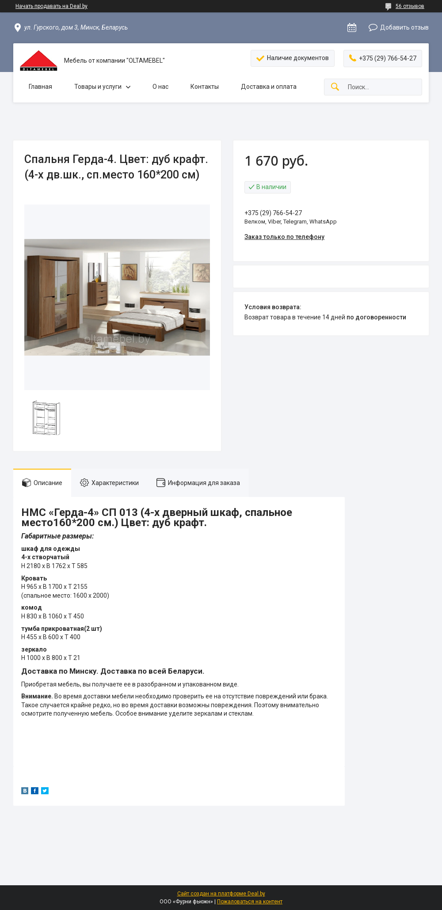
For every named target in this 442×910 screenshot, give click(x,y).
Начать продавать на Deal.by (51, 6)
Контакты (205, 86)
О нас (160, 86)
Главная (40, 86)
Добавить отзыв (404, 27)
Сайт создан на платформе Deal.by (221, 894)
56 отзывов (410, 6)
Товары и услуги (98, 86)
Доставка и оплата (269, 86)
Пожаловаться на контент (249, 902)
